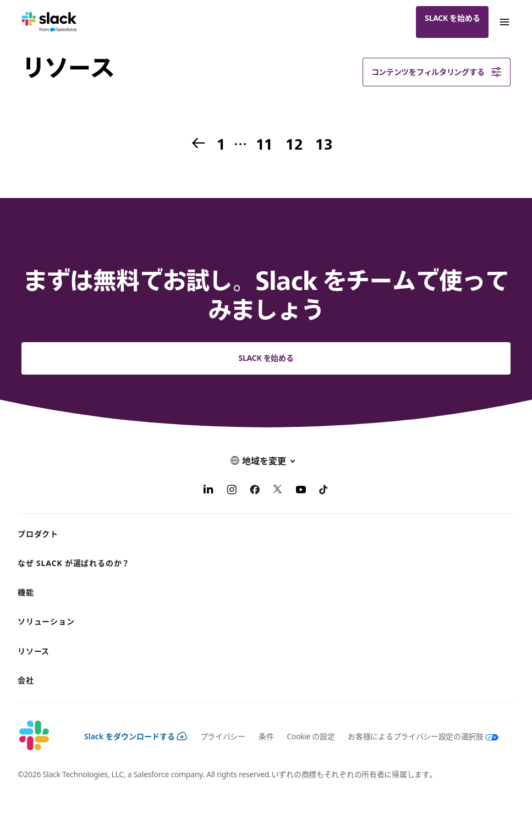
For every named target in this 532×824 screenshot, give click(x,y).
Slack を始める (452, 18)
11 (263, 144)
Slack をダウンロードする (135, 736)
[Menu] (504, 22)
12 (293, 144)
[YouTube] (301, 491)
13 (322, 144)
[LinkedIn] (208, 491)
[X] (278, 491)
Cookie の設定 (310, 736)
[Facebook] (255, 491)
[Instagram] (232, 491)
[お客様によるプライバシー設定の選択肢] (416, 736)
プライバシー (222, 736)
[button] (266, 460)
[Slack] (49, 22)
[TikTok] (324, 491)
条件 (266, 736)
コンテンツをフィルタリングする (436, 72)
